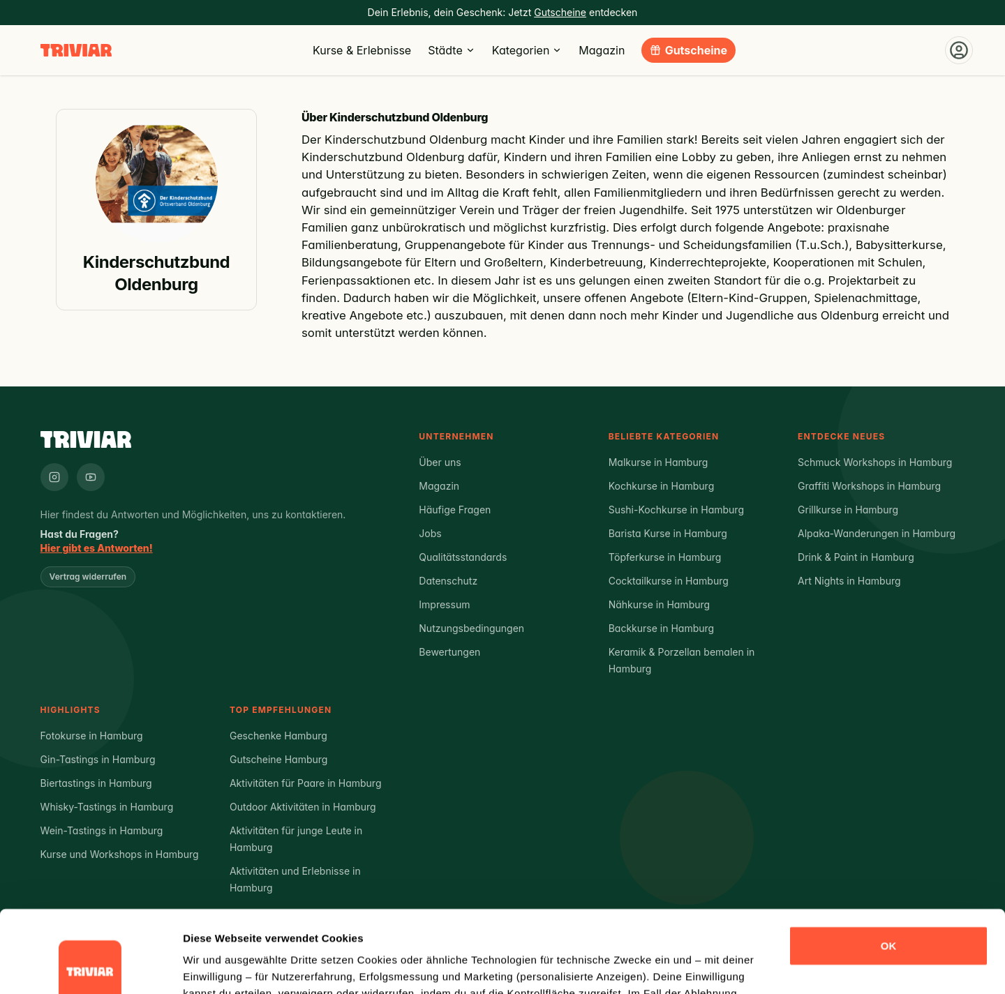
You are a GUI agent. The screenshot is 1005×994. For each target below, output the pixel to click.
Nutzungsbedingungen (471, 628)
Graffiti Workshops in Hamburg (869, 486)
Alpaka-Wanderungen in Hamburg (876, 533)
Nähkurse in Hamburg (659, 604)
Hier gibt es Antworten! (96, 548)
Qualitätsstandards (463, 557)
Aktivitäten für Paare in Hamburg (306, 783)
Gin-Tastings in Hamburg (98, 759)
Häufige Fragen (455, 509)
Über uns (440, 462)
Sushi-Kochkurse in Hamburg (676, 509)
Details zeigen (218, 966)
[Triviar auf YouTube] (91, 477)
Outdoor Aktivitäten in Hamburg (303, 807)
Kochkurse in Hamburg (662, 486)
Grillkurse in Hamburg (848, 509)
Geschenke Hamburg (278, 735)
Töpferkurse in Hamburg (665, 557)
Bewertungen (449, 652)
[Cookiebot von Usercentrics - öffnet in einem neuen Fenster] (90, 966)
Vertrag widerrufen (88, 576)
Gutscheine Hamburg (278, 759)
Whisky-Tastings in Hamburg (107, 807)
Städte (451, 50)
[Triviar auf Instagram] (54, 477)
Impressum (444, 604)
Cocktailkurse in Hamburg (669, 581)
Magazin (602, 50)
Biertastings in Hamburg (96, 783)
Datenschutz (448, 581)
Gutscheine (696, 50)
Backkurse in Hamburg (661, 628)
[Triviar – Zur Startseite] (76, 50)
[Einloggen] (959, 50)
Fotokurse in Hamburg (91, 735)
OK (889, 864)
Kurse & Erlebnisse (362, 50)
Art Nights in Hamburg (849, 581)
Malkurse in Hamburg (658, 462)
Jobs (430, 533)
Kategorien (527, 50)
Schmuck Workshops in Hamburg (875, 462)
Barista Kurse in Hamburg (668, 533)
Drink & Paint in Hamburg (856, 557)
